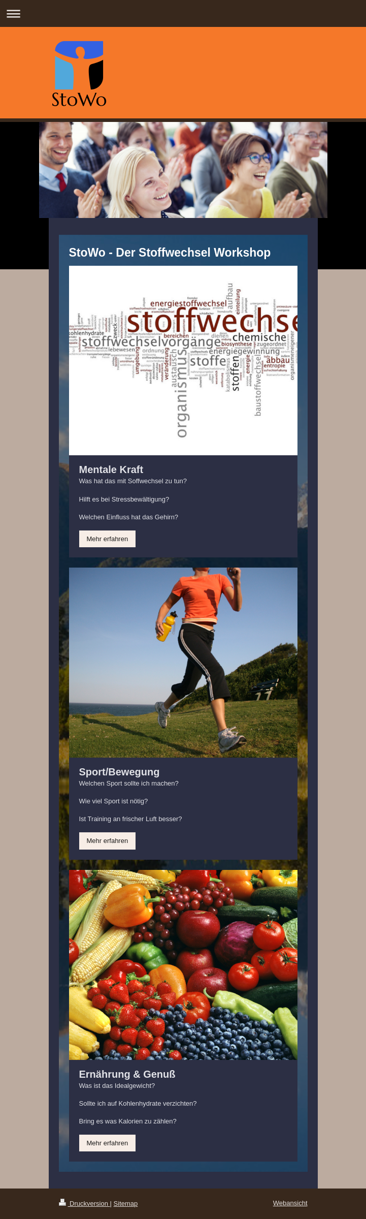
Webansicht (290, 1203)
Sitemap (126, 1203)
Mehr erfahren (107, 539)
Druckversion (84, 1203)
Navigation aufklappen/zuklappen (183, 13)
